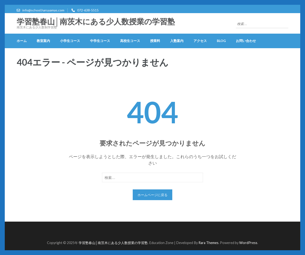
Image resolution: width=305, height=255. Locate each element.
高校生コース (130, 41)
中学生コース (100, 41)
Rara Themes (208, 243)
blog (221, 41)
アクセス (200, 41)
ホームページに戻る (152, 195)
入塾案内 (176, 41)
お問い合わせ (246, 41)
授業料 (155, 41)
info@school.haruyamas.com (43, 10)
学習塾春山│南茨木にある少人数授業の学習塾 (96, 21)
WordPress (248, 243)
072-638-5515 (88, 10)
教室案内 (43, 41)
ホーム (22, 41)
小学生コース (70, 41)
